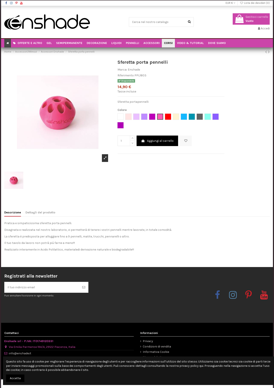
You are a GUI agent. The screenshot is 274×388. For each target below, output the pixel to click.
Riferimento (126, 75)
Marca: (122, 69)
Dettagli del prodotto (40, 212)
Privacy (148, 341)
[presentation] (40, 308)
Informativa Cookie (156, 352)
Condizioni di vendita (157, 346)
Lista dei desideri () (255, 3)
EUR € (230, 3)
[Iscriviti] (83, 287)
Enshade (134, 69)
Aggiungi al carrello (157, 141)
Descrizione (12, 212)
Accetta (15, 378)
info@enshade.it (20, 353)
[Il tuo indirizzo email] (41, 287)
